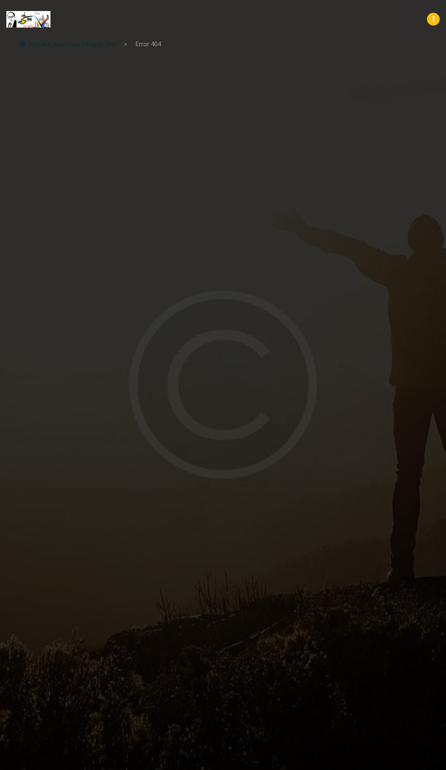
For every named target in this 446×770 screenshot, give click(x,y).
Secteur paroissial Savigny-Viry (67, 44)
